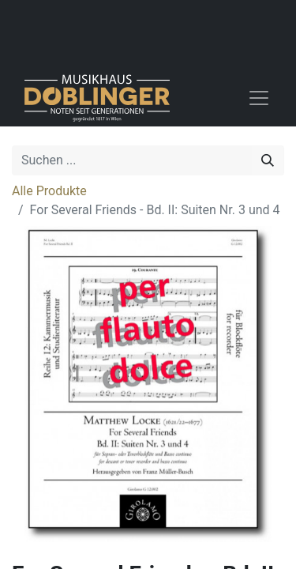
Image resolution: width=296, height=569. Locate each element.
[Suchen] (267, 160)
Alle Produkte (49, 190)
